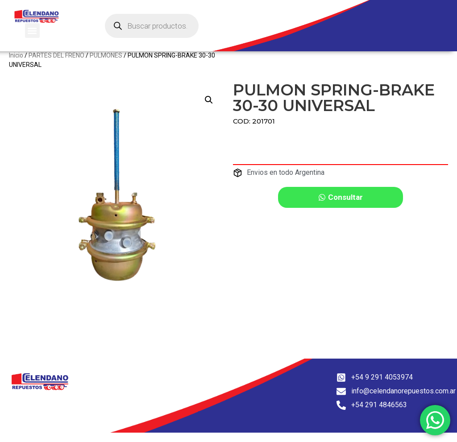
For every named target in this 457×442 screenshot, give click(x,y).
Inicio (16, 64)
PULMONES (106, 64)
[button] (32, 30)
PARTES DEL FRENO (56, 64)
